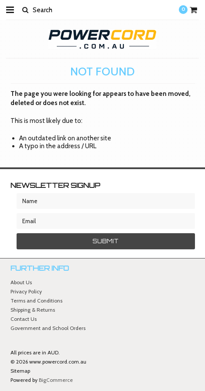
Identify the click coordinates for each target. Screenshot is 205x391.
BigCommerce (56, 380)
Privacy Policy (26, 291)
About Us (21, 282)
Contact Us (23, 319)
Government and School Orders (47, 328)
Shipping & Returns (32, 309)
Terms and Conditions (36, 300)
